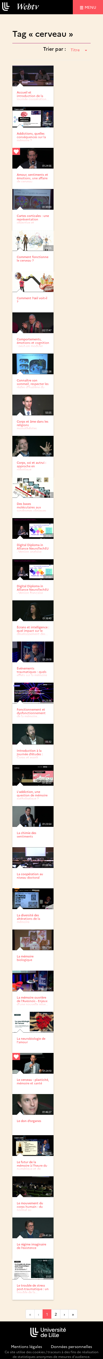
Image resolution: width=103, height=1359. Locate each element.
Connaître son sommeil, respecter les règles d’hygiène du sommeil (33, 385)
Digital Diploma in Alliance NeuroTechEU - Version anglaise (33, 548)
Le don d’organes (29, 1121)
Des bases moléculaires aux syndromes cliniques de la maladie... (31, 509)
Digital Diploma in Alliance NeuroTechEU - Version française (33, 589)
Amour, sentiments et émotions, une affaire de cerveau (32, 178)
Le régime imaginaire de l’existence (31, 1246)
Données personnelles (71, 1346)
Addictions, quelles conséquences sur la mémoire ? (31, 136)
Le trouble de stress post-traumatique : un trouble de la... (33, 1288)
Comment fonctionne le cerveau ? (32, 258)
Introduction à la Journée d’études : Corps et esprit (30, 753)
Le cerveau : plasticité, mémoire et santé (33, 1081)
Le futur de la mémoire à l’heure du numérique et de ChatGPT (32, 1167)
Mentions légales (26, 1346)
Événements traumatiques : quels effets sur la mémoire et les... (32, 673)
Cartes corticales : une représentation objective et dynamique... (33, 221)
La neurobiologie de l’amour (31, 1040)
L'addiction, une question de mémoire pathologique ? (32, 795)
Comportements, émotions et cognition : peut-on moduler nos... (33, 344)
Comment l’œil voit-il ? (32, 299)
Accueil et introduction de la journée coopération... (33, 95)
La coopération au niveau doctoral (30, 875)
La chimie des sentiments (26, 834)
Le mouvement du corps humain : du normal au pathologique (30, 1208)
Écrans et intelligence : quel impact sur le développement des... (33, 630)
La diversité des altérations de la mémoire (28, 918)
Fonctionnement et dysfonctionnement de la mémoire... (31, 712)
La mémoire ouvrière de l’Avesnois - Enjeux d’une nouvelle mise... (32, 1000)
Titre (79, 49)
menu (91, 7)
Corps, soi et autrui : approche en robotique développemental (31, 467)
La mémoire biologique (25, 958)
